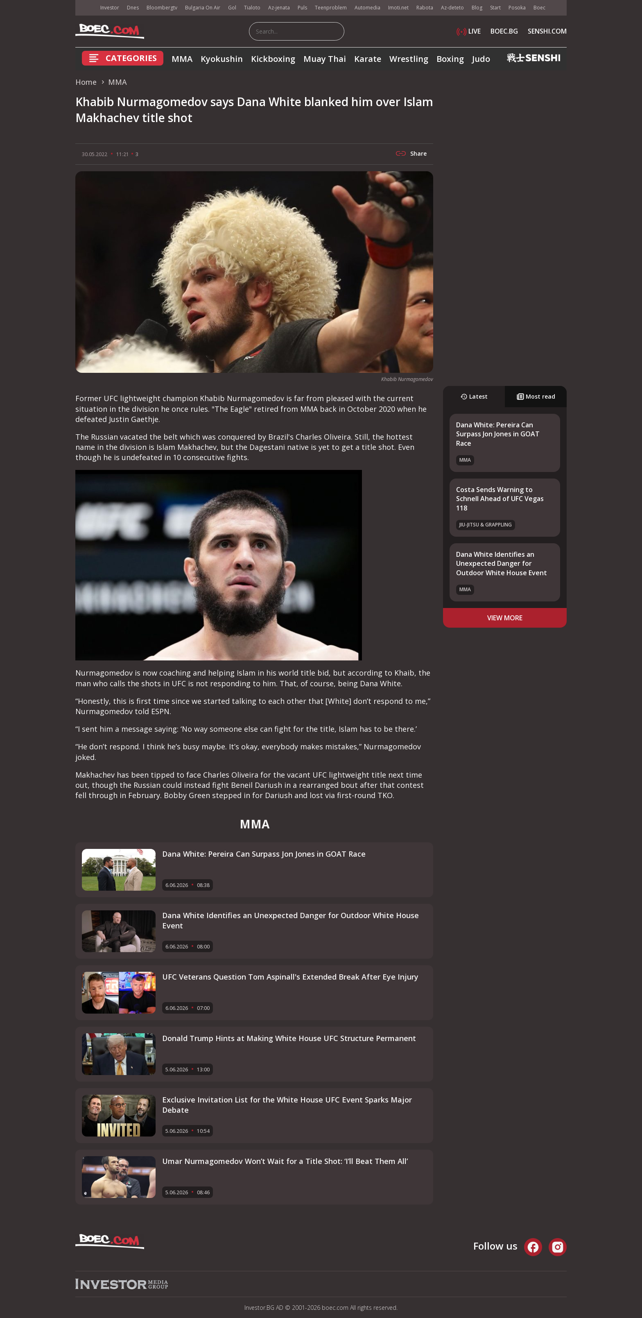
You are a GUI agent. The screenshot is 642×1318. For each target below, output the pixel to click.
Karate (367, 58)
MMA (182, 58)
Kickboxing (273, 58)
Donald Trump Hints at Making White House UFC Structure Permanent (289, 1038)
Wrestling (408, 58)
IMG (86, 8)
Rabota (424, 7)
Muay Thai (324, 58)
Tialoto (252, 7)
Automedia (367, 7)
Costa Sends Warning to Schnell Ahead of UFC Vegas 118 (500, 499)
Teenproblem (331, 7)
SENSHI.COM (547, 31)
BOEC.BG (504, 31)
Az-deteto (452, 7)
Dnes (133, 7)
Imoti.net (398, 7)
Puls (302, 7)
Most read (536, 396)
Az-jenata (279, 7)
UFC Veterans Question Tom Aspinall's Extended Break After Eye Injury (290, 977)
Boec (539, 7)
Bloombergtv (162, 7)
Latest (474, 396)
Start (495, 7)
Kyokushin (222, 58)
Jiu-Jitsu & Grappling (485, 524)
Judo (481, 58)
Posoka (517, 7)
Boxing (450, 58)
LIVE (469, 31)
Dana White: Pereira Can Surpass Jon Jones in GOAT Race (498, 434)
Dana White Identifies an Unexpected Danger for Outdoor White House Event (501, 563)
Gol (232, 7)
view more (504, 617)
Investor (109, 7)
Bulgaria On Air (202, 7)
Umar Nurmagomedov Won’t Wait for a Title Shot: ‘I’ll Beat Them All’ (285, 1161)
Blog (477, 7)
